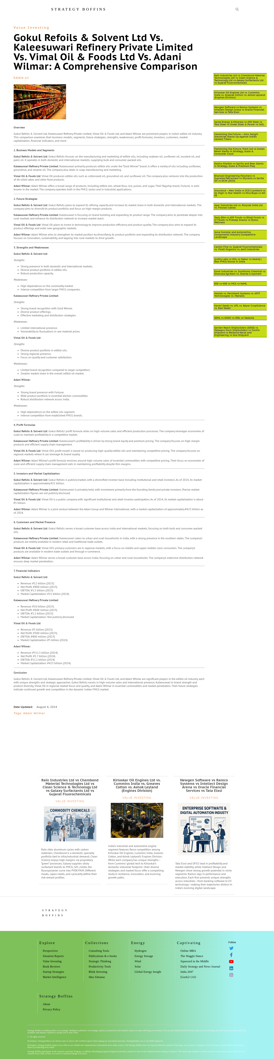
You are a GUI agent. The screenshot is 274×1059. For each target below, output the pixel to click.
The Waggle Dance (192, 956)
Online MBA (188, 950)
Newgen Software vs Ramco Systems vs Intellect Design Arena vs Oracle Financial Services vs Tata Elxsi (239, 110)
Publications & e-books (103, 956)
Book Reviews (51, 966)
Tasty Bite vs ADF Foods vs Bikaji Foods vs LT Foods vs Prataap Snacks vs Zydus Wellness (239, 220)
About (46, 1004)
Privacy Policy (51, 1009)
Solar (138, 966)
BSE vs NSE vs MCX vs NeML (230, 283)
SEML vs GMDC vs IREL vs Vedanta (234, 317)
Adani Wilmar (34, 713)
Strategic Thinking (100, 961)
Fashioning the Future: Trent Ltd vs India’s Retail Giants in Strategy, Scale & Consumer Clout (239, 151)
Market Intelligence (54, 977)
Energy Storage (144, 956)
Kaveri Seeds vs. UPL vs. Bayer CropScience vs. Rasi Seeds (239, 307)
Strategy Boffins (78, 9)
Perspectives (50, 950)
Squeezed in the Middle (195, 961)
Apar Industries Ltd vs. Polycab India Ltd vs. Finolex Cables (238, 206)
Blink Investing (98, 971)
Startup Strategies (53, 971)
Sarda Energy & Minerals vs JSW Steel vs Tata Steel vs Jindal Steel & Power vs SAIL (239, 123)
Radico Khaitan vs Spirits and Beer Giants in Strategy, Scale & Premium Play (239, 165)
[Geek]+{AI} (188, 977)
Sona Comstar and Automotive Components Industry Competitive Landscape (234, 235)
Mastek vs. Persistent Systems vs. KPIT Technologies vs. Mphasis (237, 294)
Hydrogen (140, 950)
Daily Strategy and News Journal (200, 966)
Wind (138, 961)
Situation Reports (53, 956)
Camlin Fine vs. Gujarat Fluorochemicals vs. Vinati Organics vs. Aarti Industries (238, 248)
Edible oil (21, 77)
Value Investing (31, 27)
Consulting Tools (99, 950)
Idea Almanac (97, 977)
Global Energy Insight (148, 971)
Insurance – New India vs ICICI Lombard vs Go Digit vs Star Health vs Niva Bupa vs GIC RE (239, 193)
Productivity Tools (100, 966)
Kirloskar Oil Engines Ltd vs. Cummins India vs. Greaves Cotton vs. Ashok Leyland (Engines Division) (239, 95)
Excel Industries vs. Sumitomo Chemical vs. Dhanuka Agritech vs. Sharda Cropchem (240, 272)
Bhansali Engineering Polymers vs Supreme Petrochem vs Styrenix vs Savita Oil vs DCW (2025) (239, 178)
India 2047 (187, 971)
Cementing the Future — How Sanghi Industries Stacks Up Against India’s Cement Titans (236, 137)
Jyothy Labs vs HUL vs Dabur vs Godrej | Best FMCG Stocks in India (237, 260)
